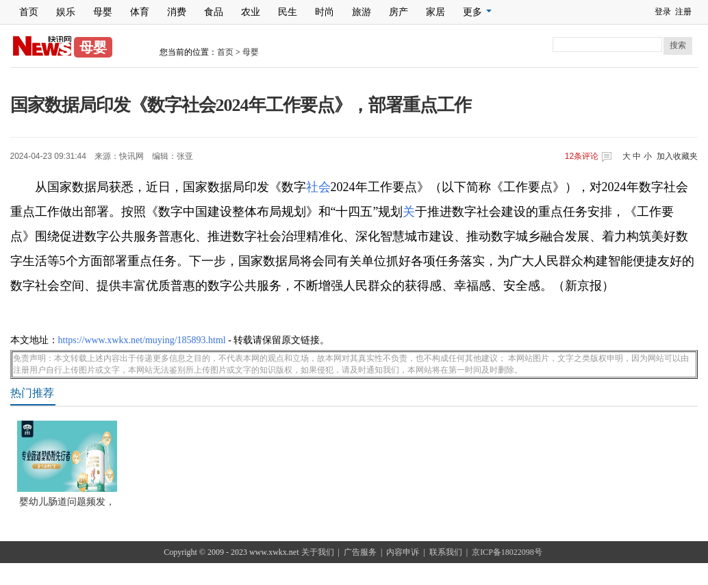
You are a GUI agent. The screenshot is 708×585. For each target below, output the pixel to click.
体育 (139, 12)
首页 (28, 12)
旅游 (361, 12)
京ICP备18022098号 (507, 552)
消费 (176, 12)
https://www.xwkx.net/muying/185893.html (142, 340)
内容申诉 (402, 552)
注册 (683, 11)
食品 (213, 12)
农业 (250, 12)
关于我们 (317, 552)
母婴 (102, 12)
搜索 (678, 45)
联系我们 (445, 552)
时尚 (324, 12)
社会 (318, 187)
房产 (398, 12)
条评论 (581, 156)
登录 (663, 11)
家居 (435, 12)
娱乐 (65, 12)
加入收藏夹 (677, 156)
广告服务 (360, 552)
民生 (287, 12)
